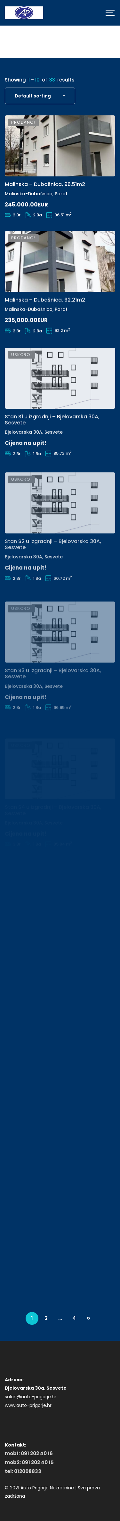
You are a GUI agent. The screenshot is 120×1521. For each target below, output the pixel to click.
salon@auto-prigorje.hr (30, 1396)
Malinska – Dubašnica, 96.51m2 (45, 186)
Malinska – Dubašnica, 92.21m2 (45, 312)
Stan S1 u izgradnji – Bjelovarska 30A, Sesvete (52, 440)
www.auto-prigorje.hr (28, 1405)
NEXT (88, 1318)
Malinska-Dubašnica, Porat (36, 195)
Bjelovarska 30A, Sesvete (34, 453)
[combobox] (40, 96)
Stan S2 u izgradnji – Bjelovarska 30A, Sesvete (53, 569)
